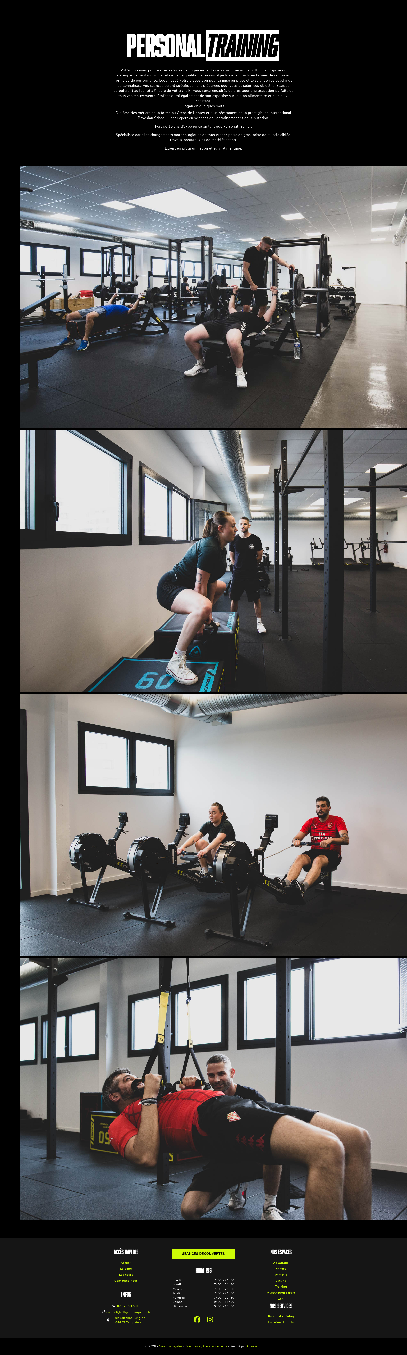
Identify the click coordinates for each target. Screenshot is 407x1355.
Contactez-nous (126, 1281)
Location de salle (281, 1322)
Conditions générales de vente (206, 1346)
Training (281, 1286)
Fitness (281, 1269)
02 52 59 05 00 (128, 1306)
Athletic (281, 1275)
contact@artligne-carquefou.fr (128, 1312)
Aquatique (281, 1263)
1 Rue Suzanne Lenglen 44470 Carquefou (128, 1320)
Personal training (281, 1316)
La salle (126, 1269)
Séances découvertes (203, 1253)
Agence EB (254, 1346)
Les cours (126, 1275)
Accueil (126, 1263)
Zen (281, 1299)
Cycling (280, 1281)
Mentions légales (171, 1346)
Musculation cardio (281, 1293)
